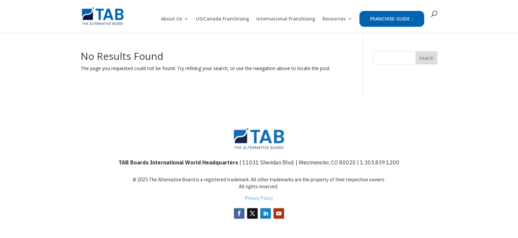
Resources (334, 19)
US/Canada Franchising (222, 19)
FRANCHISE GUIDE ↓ (392, 19)
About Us (171, 19)
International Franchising (285, 19)
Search (426, 58)
